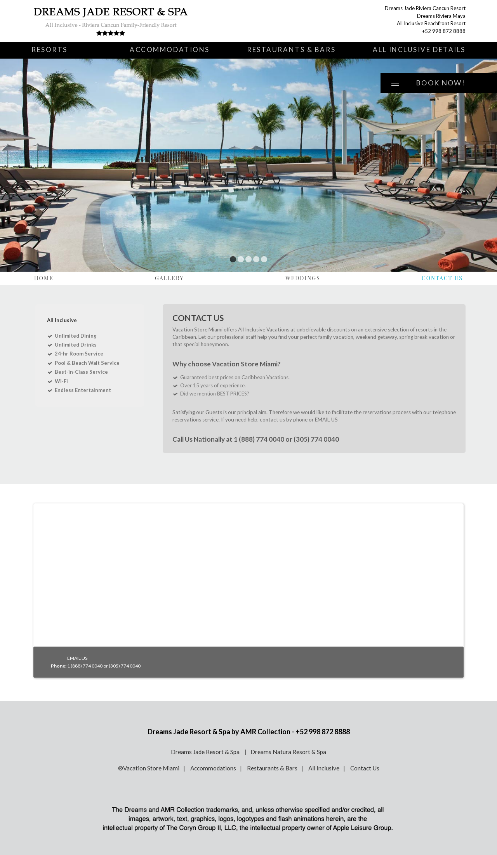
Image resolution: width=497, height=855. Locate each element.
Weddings (302, 278)
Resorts (49, 49)
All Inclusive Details (419, 49)
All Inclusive (323, 768)
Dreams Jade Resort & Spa (206, 751)
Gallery (169, 278)
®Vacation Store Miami (148, 768)
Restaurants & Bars (291, 49)
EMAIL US (326, 419)
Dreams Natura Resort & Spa (288, 751)
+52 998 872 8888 (444, 31)
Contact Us (442, 278)
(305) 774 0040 (316, 439)
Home (44, 278)
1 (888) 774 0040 (259, 439)
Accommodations (170, 49)
